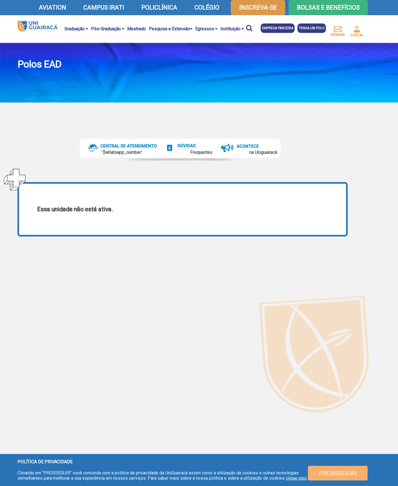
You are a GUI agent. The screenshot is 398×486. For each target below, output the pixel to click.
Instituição (232, 28)
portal (357, 31)
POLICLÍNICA (159, 7)
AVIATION (52, 7)
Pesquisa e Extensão (170, 28)
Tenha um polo (311, 28)
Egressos (206, 28)
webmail (338, 31)
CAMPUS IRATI (103, 7)
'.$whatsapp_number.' (121, 152)
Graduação (76, 28)
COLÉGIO (206, 7)
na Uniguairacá (263, 152)
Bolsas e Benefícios (328, 7)
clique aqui (296, 478)
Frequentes (201, 152)
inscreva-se (258, 7)
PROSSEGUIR (338, 473)
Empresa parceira (277, 28)
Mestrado (136, 28)
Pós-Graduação (107, 28)
